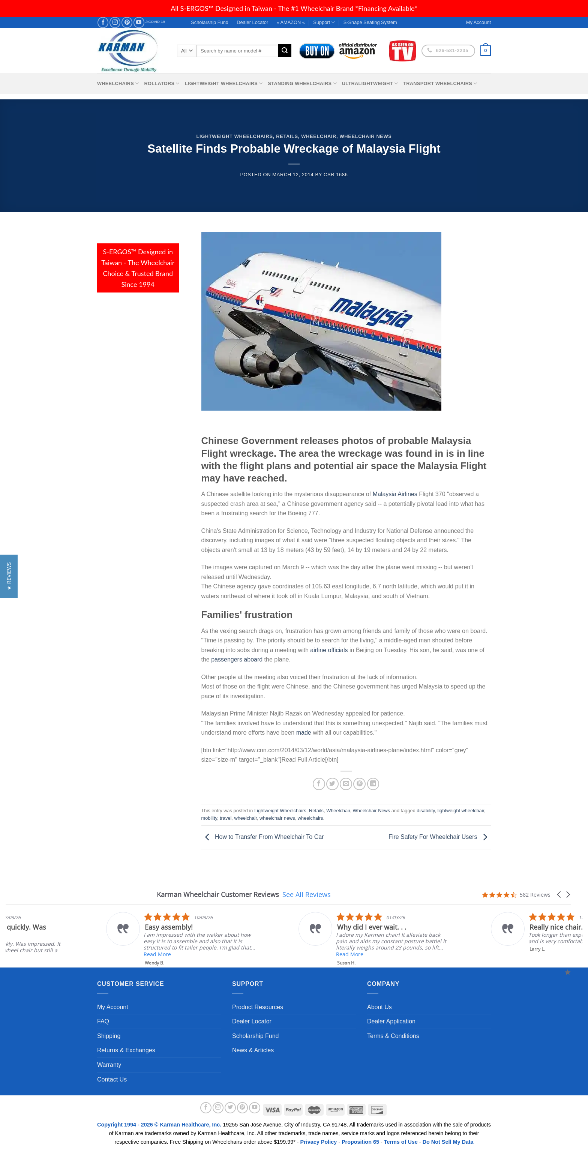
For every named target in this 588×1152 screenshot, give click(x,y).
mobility (209, 818)
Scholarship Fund (209, 22)
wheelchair (245, 818)
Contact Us (112, 1079)
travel (225, 818)
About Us (379, 1007)
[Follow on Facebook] (103, 22)
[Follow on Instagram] (115, 22)
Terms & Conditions (393, 1036)
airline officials (329, 650)
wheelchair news (277, 818)
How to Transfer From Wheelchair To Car (262, 837)
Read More (294, 954)
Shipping (108, 1036)
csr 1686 (336, 174)
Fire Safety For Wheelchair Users (439, 837)
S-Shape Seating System (370, 22)
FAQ (103, 1021)
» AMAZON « (291, 22)
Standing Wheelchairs (302, 83)
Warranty (109, 1065)
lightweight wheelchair (461, 810)
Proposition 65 (360, 1142)
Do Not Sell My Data (448, 1142)
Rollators (162, 83)
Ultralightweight (370, 83)
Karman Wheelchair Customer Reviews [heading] (218, 894)
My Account (112, 1007)
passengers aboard (236, 659)
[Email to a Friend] (346, 784)
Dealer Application (391, 1021)
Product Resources (257, 1007)
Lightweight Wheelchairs (224, 83)
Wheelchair (318, 136)
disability (426, 810)
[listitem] (318, 939)
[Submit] (284, 50)
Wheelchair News (365, 136)
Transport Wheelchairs (440, 83)
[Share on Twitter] (332, 784)
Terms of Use (401, 1142)
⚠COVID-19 (155, 22)
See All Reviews (306, 894)
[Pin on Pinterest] (359, 784)
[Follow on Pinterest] (127, 22)
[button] (559, 894)
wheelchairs (310, 818)
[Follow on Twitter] (230, 1107)
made (303, 732)
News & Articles (253, 1050)
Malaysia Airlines (395, 494)
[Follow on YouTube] (139, 22)
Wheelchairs (118, 83)
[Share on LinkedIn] (373, 784)
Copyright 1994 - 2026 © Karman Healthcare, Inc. (160, 1125)
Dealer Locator (252, 22)
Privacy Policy (318, 1142)
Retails (287, 136)
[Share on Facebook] (319, 784)
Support (324, 22)
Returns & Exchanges (126, 1050)
